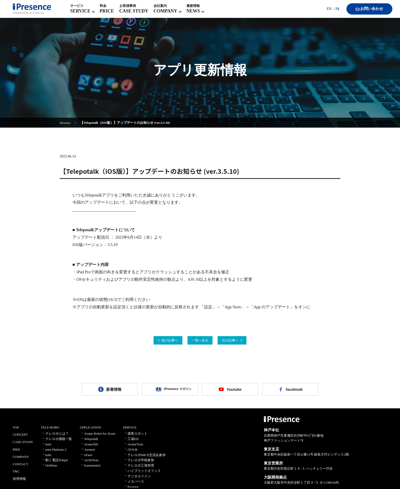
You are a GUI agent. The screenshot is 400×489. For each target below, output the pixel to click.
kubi (48, 459)
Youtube (234, 392)
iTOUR (133, 454)
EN (323, 13)
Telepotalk (91, 443)
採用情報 (19, 483)
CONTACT (20, 468)
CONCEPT (20, 439)
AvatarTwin (135, 448)
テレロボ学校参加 (141, 465)
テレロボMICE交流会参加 (147, 459)
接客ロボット (137, 438)
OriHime (51, 470)
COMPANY (21, 461)
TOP (16, 432)
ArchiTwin (91, 465)
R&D (16, 454)
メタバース (136, 486)
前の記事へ (158, 341)
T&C (16, 476)
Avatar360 (91, 448)
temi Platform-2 (56, 454)
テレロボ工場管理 (141, 470)
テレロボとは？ (57, 438)
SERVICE (129, 432)
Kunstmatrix (92, 470)
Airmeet (89, 454)
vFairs (88, 459)
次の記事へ (242, 341)
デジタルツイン (139, 480)
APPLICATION (90, 432)
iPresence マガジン (173, 392)
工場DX (133, 443)
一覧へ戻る (200, 341)
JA (332, 13)
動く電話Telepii (56, 465)
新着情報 (114, 392)
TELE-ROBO (50, 432)
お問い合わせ (364, 12)
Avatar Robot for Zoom (99, 438)
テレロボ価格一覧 (58, 443)
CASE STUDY (23, 446)
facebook (294, 392)
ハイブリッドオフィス (144, 475)
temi (48, 448)
